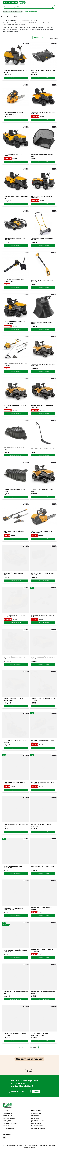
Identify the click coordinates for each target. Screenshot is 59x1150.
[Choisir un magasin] (30, 11)
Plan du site (35, 1116)
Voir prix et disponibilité (15, 77)
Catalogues (7, 1121)
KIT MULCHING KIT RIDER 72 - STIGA (42, 448)
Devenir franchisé (37, 1126)
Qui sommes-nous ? (37, 1121)
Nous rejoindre (36, 1123)
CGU (20, 1145)
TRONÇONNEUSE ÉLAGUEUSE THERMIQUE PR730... (13, 113)
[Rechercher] (29, 6)
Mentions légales (29, 1147)
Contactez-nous (36, 1113)
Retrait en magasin (9, 1118)
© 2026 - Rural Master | (11, 1145)
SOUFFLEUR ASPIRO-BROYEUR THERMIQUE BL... (14, 280)
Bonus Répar (7, 1116)
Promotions (7, 1126)
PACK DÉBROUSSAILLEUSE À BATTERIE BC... (13, 866)
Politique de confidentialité (45, 1145)
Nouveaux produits (9, 1128)
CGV (25, 1145)
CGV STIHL (31, 1145)
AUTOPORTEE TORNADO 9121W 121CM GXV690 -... (14, 322)
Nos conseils (7, 1113)
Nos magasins (35, 1118)
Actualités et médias (38, 1128)
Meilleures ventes (9, 1131)
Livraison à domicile (10, 1123)
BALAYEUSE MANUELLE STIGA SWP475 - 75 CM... (13, 908)
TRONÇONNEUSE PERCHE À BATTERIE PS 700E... (40, 1034)
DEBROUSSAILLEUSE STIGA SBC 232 (42, 866)
